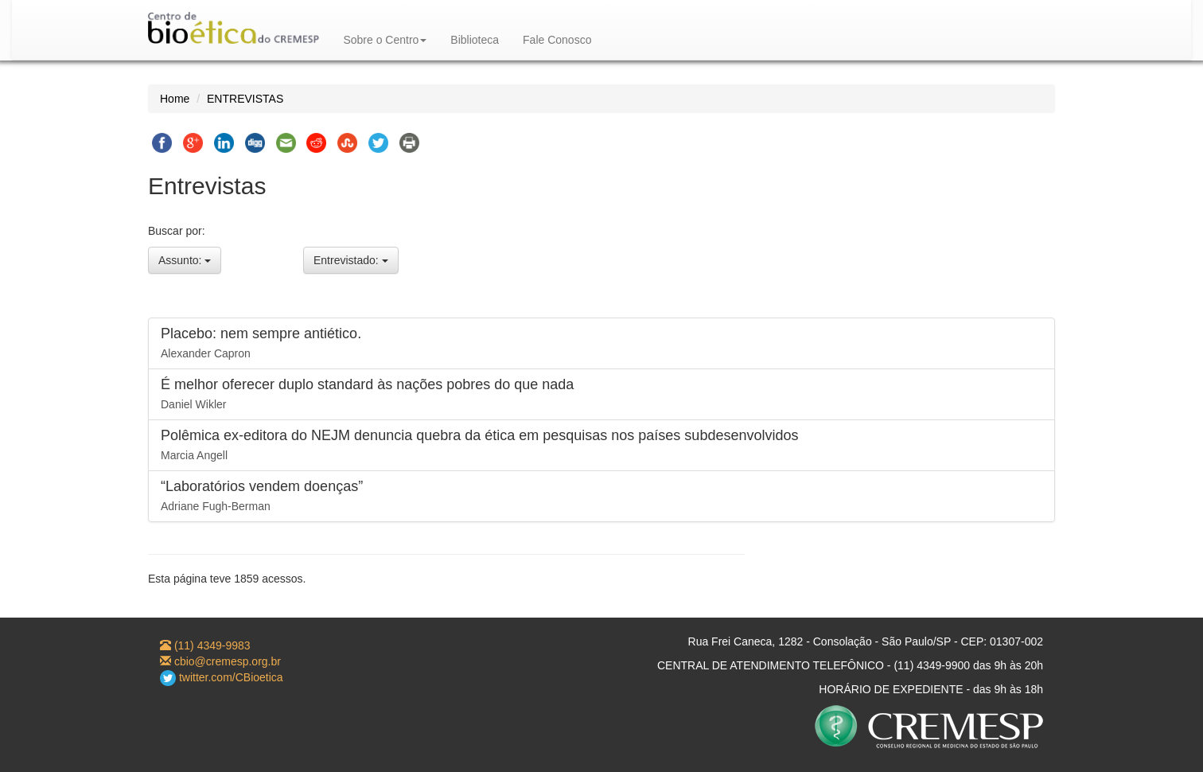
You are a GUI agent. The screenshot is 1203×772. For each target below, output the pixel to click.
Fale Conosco (557, 39)
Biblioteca (474, 39)
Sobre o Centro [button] (384, 39)
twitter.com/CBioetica (221, 677)
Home (174, 98)
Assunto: (184, 260)
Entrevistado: (350, 260)
